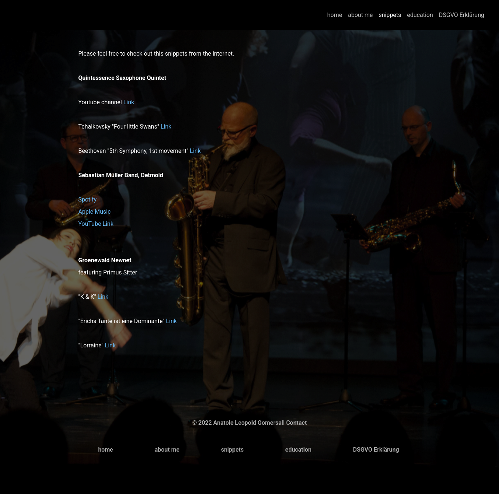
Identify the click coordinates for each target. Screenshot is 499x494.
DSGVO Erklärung (461, 14)
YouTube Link (96, 223)
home (334, 14)
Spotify (87, 199)
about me (360, 14)
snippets (390, 14)
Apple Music (94, 211)
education (420, 14)
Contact (296, 422)
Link (128, 102)
